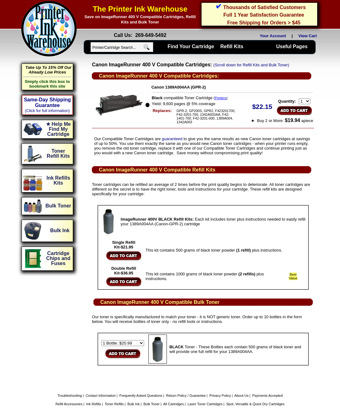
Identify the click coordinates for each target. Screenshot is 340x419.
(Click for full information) (47, 110)
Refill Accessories (69, 404)
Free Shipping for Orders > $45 (263, 22)
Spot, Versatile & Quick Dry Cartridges (255, 404)
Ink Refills (93, 404)
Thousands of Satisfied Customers (264, 7)
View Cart (308, 35)
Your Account (273, 35)
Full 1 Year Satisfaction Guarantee (263, 15)
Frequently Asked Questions (140, 395)
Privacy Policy (220, 395)
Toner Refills (114, 404)
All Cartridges (173, 404)
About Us (241, 395)
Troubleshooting (69, 395)
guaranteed (172, 138)
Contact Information (101, 395)
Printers (221, 98)
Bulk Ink (134, 404)
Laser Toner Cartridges (205, 404)
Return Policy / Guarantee (186, 395)
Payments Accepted (267, 395)
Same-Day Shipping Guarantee (47, 102)
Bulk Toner (151, 404)
